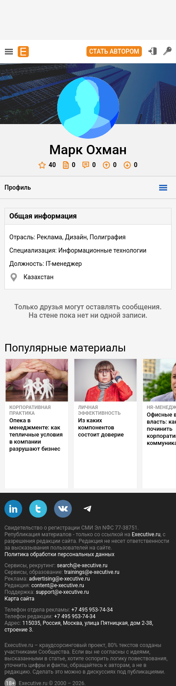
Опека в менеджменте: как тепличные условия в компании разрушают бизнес (36, 434)
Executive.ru (146, 514)
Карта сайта (19, 578)
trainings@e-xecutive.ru (92, 551)
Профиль (17, 187)
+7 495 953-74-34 (92, 589)
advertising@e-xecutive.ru (59, 558)
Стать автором (114, 51)
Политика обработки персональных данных (59, 533)
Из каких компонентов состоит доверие (101, 427)
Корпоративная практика (30, 410)
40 (47, 165)
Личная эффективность (99, 410)
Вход (152, 51)
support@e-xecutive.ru (62, 571)
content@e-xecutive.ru (57, 564)
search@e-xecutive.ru (82, 545)
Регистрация (167, 51)
